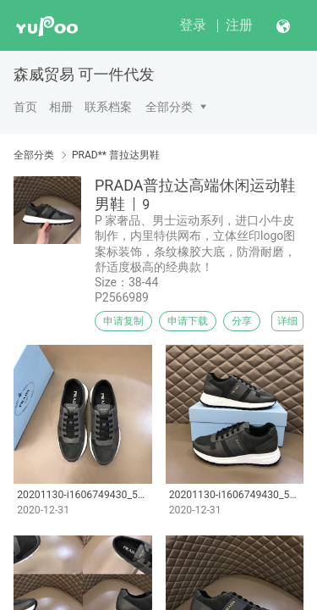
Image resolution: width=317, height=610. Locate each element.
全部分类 (169, 107)
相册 (61, 107)
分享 (242, 321)
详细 (287, 321)
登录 (192, 25)
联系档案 (108, 107)
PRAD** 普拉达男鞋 (116, 155)
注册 (239, 25)
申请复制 (123, 321)
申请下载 (187, 321)
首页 (25, 107)
